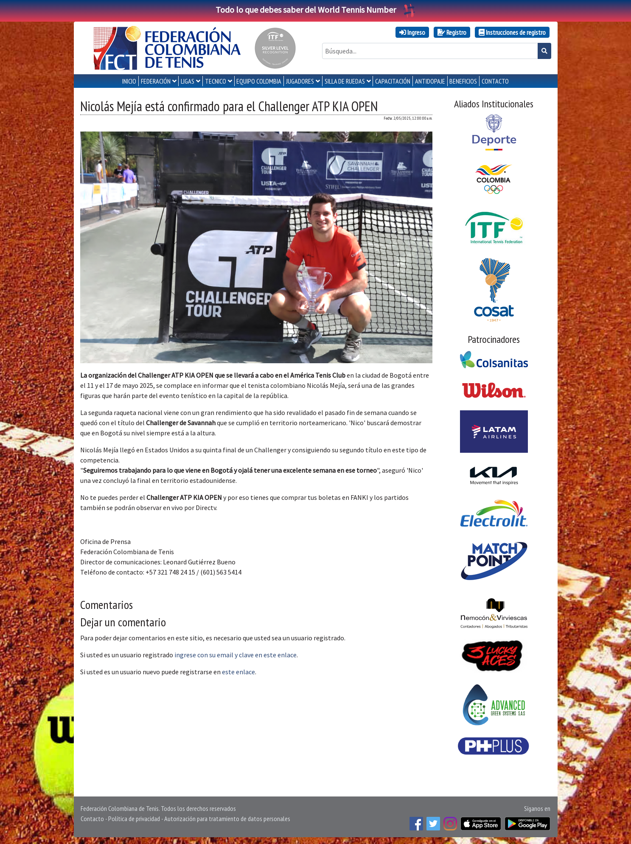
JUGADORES (300, 81)
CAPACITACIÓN (392, 81)
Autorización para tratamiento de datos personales (227, 818)
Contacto (92, 818)
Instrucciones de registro (512, 32)
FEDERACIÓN (156, 81)
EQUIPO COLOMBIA (258, 81)
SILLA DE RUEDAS (345, 81)
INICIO (129, 81)
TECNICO (215, 81)
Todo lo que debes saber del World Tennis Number (316, 9)
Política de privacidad (134, 818)
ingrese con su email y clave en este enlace (235, 655)
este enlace (238, 671)
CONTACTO (495, 81)
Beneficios (463, 81)
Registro (451, 32)
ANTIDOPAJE (430, 81)
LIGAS (187, 81)
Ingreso (412, 32)
